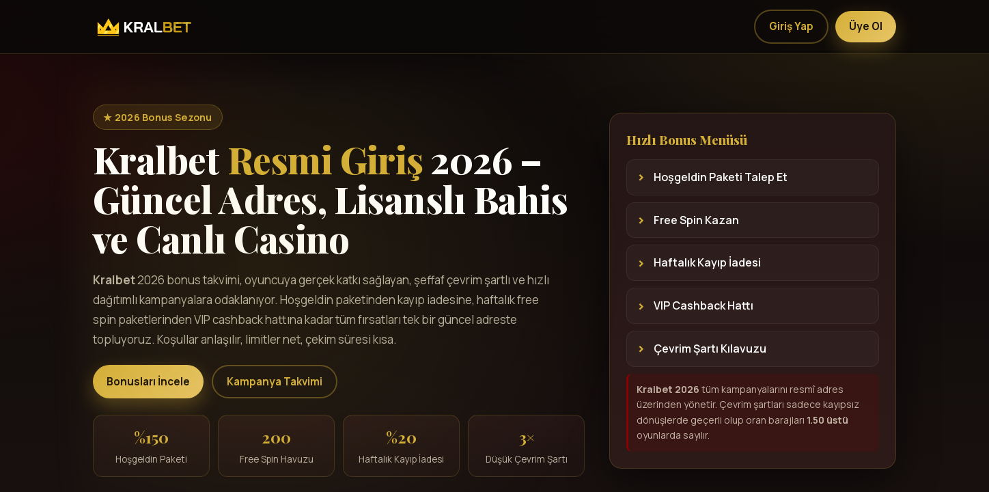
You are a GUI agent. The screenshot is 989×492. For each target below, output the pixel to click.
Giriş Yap (791, 26)
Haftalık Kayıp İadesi (707, 262)
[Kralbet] (142, 26)
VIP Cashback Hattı (703, 305)
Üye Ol (865, 26)
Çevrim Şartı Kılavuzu (710, 348)
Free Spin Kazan (696, 220)
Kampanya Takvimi (274, 381)
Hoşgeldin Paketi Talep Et (721, 176)
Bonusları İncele (148, 381)
